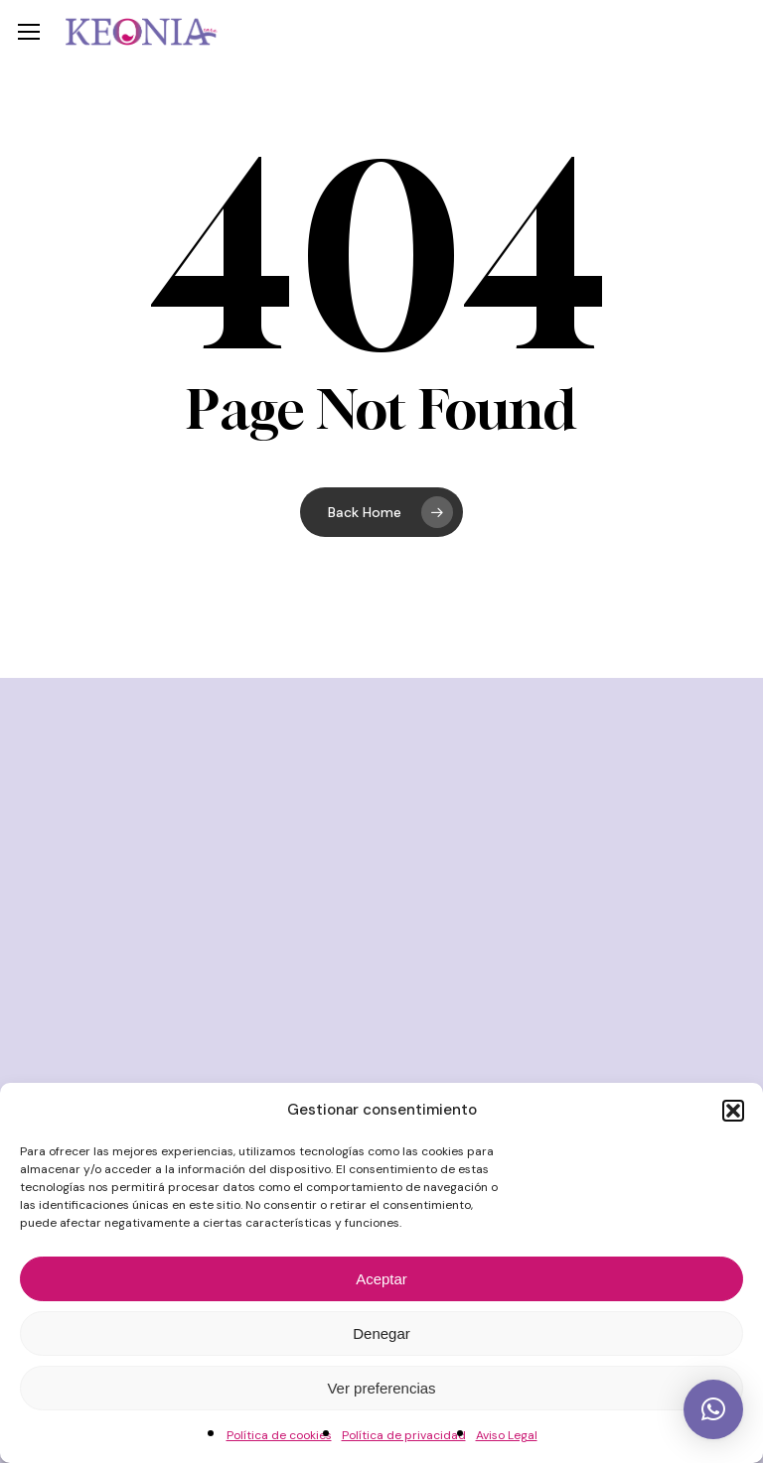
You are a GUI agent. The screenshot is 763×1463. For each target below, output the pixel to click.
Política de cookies (279, 1435)
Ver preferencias (381, 1388)
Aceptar (381, 1278)
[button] (733, 1111)
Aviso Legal (506, 1435)
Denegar (381, 1333)
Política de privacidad (404, 1435)
